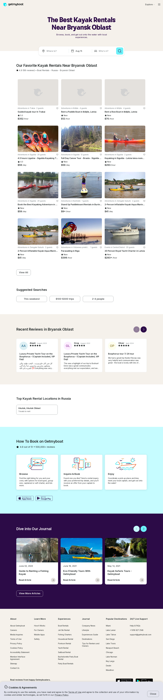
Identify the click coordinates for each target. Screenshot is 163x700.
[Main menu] (159, 4)
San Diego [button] (110, 639)
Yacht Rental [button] (63, 648)
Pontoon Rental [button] (64, 643)
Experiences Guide (90, 634)
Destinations (87, 639)
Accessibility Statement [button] (19, 652)
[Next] (144, 329)
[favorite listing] (57, 108)
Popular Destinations (116, 619)
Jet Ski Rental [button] (64, 630)
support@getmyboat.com (140, 634)
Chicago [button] (109, 652)
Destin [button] (108, 666)
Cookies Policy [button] (16, 648)
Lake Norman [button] (111, 657)
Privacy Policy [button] (61, 695)
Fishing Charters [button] (65, 634)
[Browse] (150, 4)
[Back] (136, 329)
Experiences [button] (64, 619)
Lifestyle (85, 630)
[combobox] (54, 51)
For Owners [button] (39, 630)
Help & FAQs (135, 626)
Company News (88, 626)
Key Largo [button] (110, 661)
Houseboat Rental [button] (65, 639)
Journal (86, 619)
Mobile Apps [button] (39, 634)
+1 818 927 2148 (136, 630)
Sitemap (13, 663)
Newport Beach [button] (112, 648)
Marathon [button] (110, 670)
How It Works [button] (39, 626)
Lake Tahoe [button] (111, 634)
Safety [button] (37, 639)
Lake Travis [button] (111, 643)
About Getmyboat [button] (17, 626)
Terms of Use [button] (75, 692)
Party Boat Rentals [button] (65, 663)
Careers (13, 630)
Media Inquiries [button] (16, 634)
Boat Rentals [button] (63, 626)
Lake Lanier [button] (111, 630)
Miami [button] (108, 626)
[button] (43, 70)
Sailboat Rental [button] (64, 652)
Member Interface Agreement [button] (17, 658)
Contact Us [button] (14, 668)
